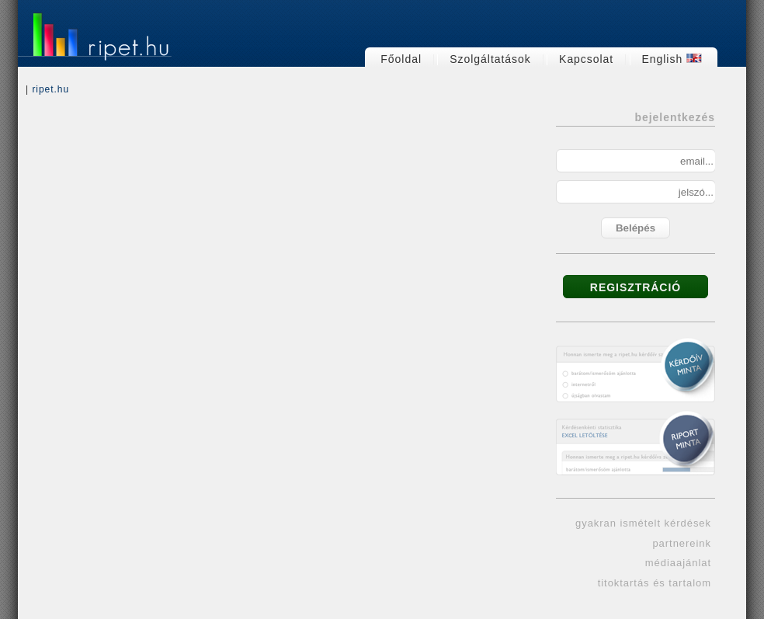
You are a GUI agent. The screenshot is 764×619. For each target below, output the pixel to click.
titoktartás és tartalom (654, 583)
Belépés (635, 228)
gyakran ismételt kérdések (643, 523)
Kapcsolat (586, 59)
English (672, 59)
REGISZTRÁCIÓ (635, 287)
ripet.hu (50, 89)
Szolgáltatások (490, 59)
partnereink (681, 543)
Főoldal (401, 59)
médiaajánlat (678, 563)
